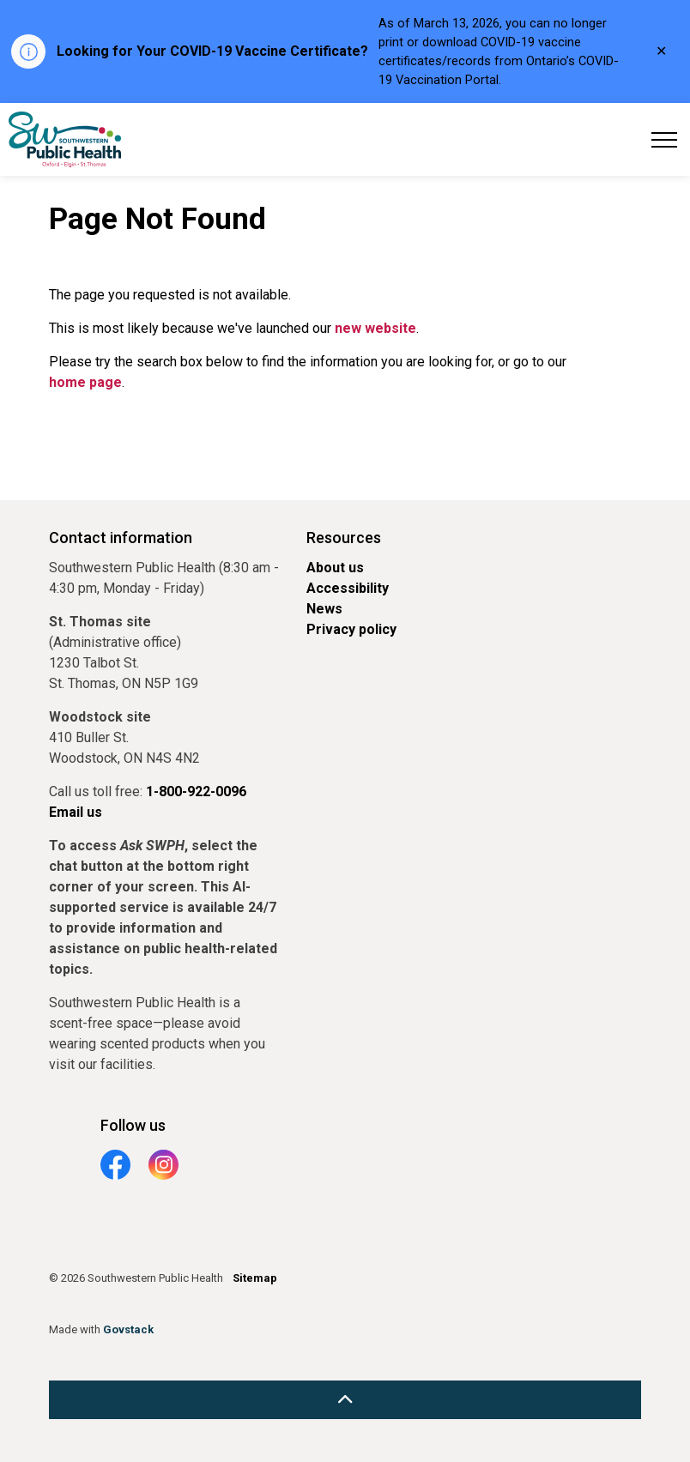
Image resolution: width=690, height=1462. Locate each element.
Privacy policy (351, 629)
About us (335, 567)
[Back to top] (345, 1399)
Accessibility (347, 588)
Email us (75, 812)
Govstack (128, 1329)
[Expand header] (664, 139)
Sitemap (255, 1278)
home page (85, 382)
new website (375, 328)
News (324, 609)
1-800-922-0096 (196, 791)
